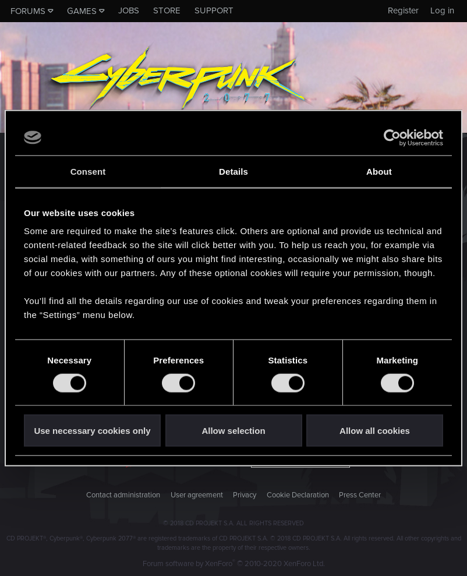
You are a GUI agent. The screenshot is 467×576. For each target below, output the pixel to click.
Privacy (244, 495)
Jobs (128, 10)
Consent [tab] (88, 171)
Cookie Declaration (298, 495)
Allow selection (233, 431)
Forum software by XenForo (234, 563)
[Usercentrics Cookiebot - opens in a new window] (392, 137)
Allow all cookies (374, 431)
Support (214, 10)
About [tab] (379, 171)
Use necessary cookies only (92, 431)
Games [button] (82, 11)
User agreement (197, 495)
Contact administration (123, 495)
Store (167, 10)
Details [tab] (233, 171)
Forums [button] (27, 11)
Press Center (360, 495)
